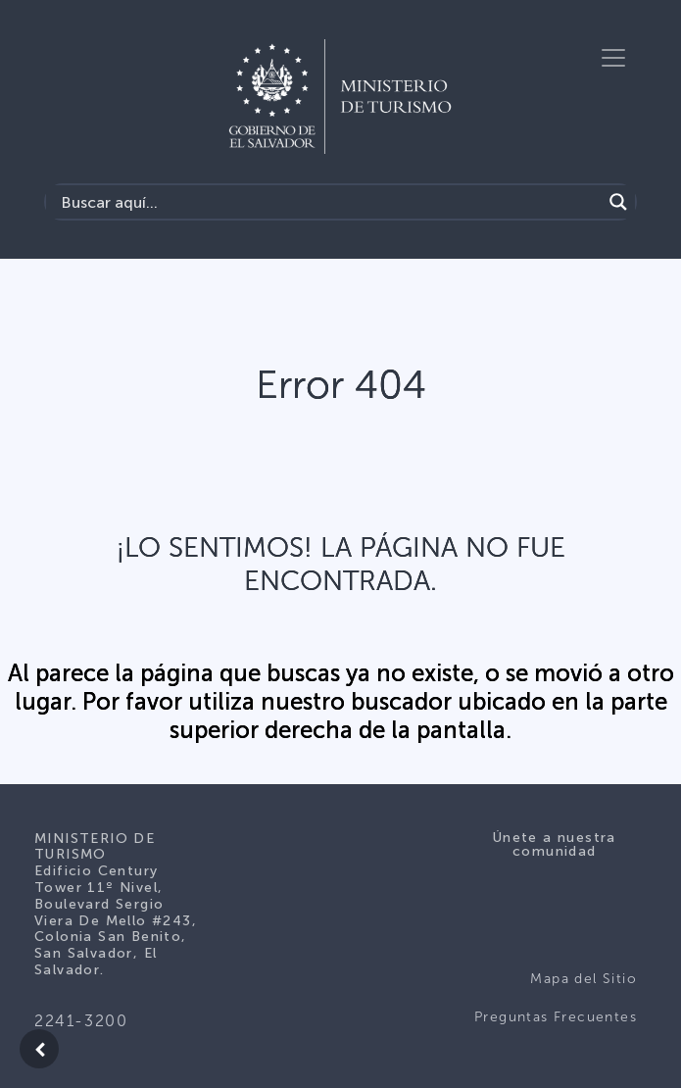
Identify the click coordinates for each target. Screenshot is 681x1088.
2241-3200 (80, 1021)
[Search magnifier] (618, 202)
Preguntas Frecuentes (555, 1017)
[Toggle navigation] (613, 58)
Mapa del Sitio (583, 978)
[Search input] (329, 202)
